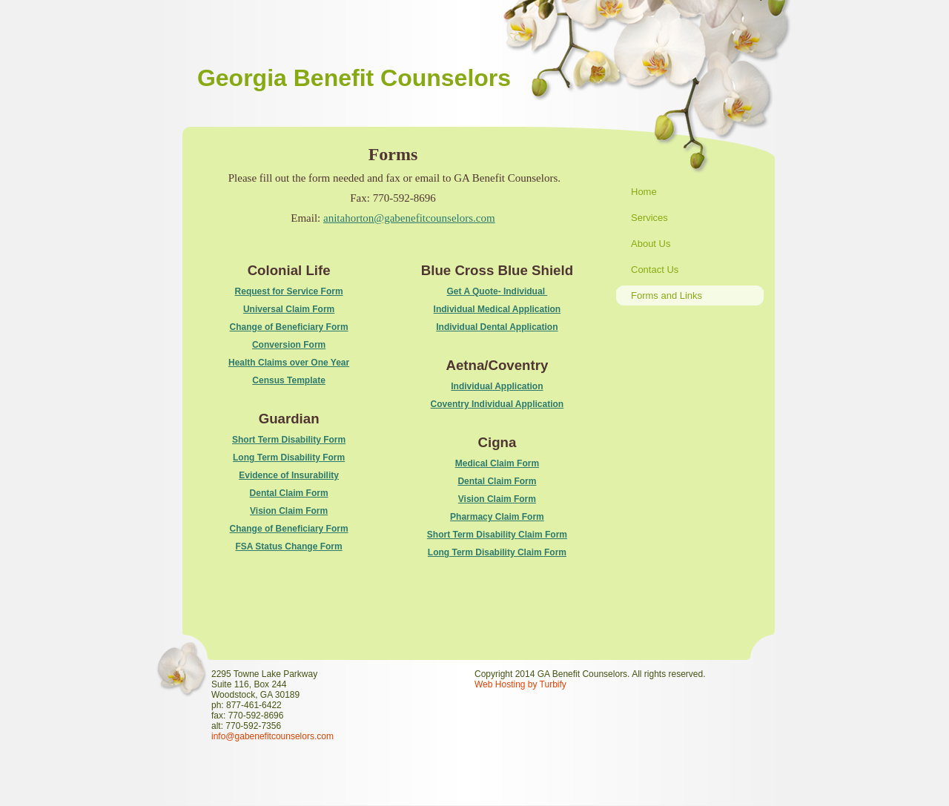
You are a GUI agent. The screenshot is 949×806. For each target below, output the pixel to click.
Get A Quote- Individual (497, 291)
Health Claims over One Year (288, 362)
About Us (650, 243)
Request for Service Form (289, 291)
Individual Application (497, 386)
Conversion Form (288, 345)
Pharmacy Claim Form (497, 517)
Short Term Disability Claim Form (497, 534)
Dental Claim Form (289, 493)
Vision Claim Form (289, 511)
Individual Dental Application (497, 327)
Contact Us (654, 269)
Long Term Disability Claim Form (497, 552)
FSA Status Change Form (288, 546)
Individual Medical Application (497, 309)
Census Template (288, 380)
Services (649, 217)
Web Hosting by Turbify (520, 684)
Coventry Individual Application (497, 404)
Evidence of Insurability (289, 475)
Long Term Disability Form (289, 457)
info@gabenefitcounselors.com (272, 736)
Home (644, 191)
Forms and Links (666, 295)
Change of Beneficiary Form (289, 327)
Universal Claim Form (288, 309)
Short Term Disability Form (288, 440)
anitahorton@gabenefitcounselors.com (409, 218)
